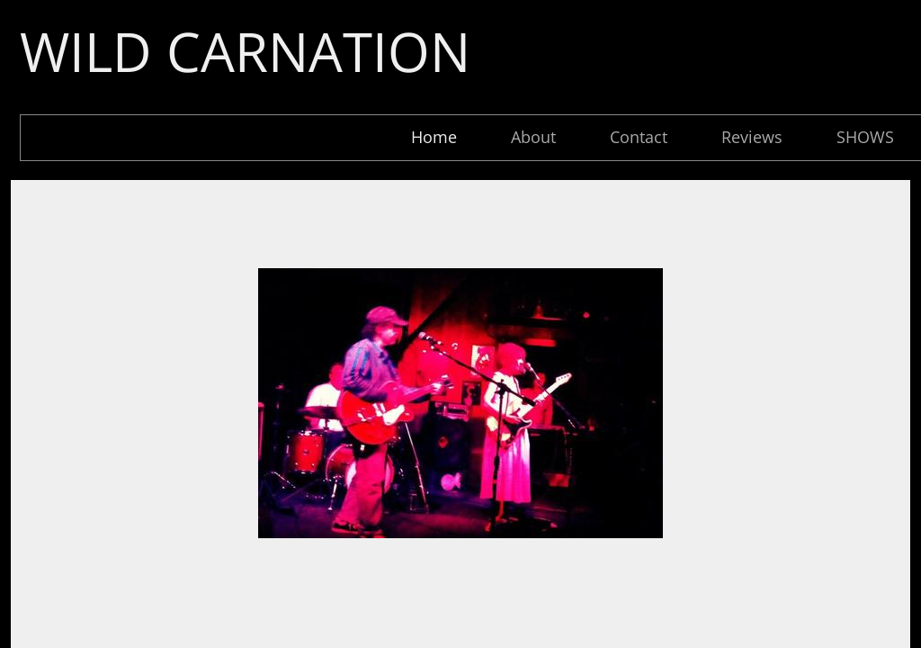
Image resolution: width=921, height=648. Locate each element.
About (533, 137)
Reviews (751, 137)
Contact (638, 137)
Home (434, 137)
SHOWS (865, 137)
